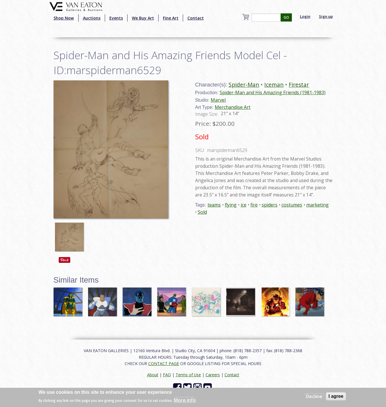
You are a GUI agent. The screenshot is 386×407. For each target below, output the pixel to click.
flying (231, 205)
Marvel (218, 100)
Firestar (299, 84)
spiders (269, 205)
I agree (335, 396)
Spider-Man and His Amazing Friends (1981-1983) (273, 92)
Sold (202, 212)
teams (214, 205)
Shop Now (64, 18)
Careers (213, 374)
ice (243, 205)
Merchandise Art (232, 107)
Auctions (91, 18)
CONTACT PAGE (163, 363)
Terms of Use (188, 374)
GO (286, 17)
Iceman (274, 84)
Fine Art (170, 18)
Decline (314, 396)
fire (254, 205)
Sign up (326, 16)
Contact (195, 18)
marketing (317, 205)
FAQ (167, 374)
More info (185, 400)
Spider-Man (244, 84)
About (152, 374)
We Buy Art (143, 18)
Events (116, 18)
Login (305, 16)
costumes (292, 205)
